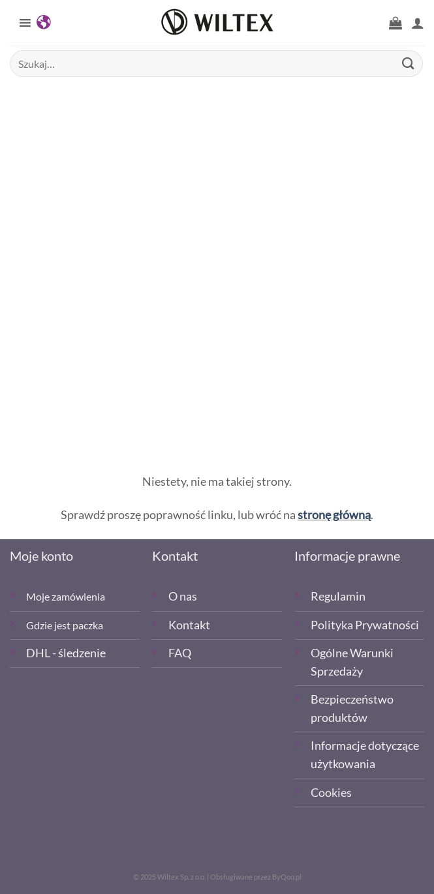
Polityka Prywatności (365, 625)
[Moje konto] (417, 22)
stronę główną (334, 515)
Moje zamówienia (65, 596)
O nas (182, 596)
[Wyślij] (408, 63)
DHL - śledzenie (66, 653)
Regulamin (338, 596)
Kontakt (189, 625)
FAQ (179, 653)
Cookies (331, 792)
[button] (395, 22)
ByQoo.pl (287, 876)
